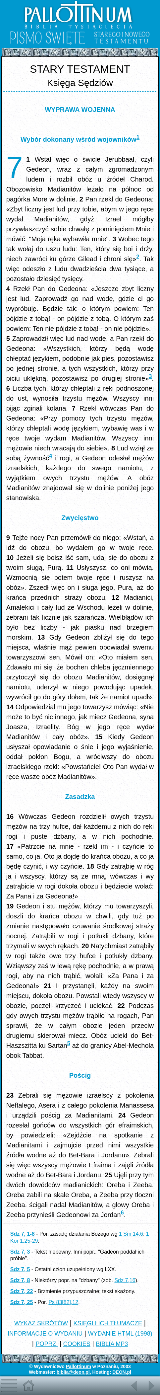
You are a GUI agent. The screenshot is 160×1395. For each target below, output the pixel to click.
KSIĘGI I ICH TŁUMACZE (107, 1323)
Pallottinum (78, 1366)
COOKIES (76, 1344)
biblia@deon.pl (73, 1372)
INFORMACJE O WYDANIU (45, 1333)
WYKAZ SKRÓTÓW (41, 1323)
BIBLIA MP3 (112, 1344)
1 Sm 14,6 (131, 1234)
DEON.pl (121, 1372)
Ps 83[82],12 (63, 1302)
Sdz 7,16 (124, 1280)
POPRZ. (47, 1344)
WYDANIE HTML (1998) (120, 1333)
